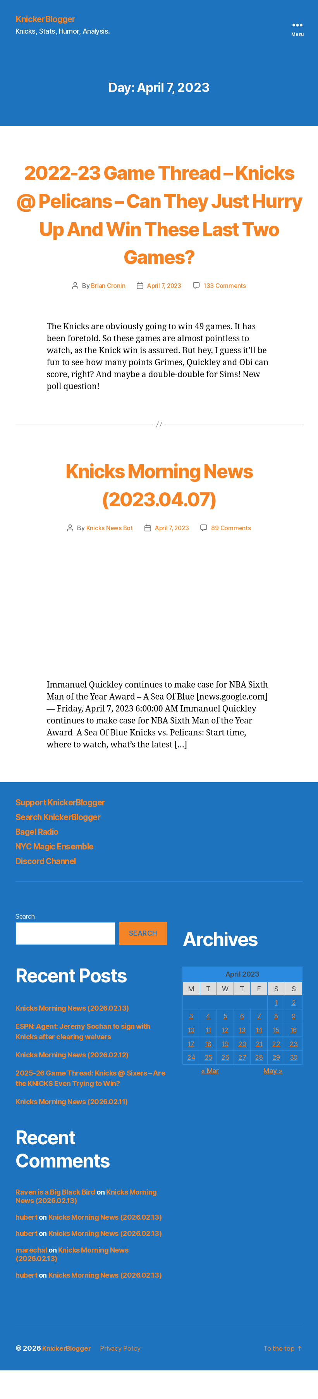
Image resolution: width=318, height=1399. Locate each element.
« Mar (210, 1098)
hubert (26, 1246)
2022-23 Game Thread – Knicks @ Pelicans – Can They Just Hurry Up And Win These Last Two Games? (159, 227)
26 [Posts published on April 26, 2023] (225, 1085)
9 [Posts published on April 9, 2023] (293, 1044)
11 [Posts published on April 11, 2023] (208, 1058)
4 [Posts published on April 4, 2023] (208, 1044)
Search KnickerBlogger (65, 845)
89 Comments (233, 556)
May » (272, 1098)
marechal (31, 1279)
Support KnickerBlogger (67, 830)
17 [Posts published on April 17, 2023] (190, 1072)
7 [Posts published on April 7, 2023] (259, 1044)
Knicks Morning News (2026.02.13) (72, 1037)
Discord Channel (50, 889)
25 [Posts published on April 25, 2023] (208, 1085)
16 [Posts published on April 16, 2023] (293, 1058)
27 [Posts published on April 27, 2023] (242, 1085)
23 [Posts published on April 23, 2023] (293, 1072)
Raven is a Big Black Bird (55, 1221)
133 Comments (226, 314)
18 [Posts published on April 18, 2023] (207, 1072)
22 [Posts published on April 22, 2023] (276, 1072)
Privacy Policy (126, 1377)
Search (24, 945)
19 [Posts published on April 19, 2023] (225, 1072)
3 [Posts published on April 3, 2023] (191, 1044)
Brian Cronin (106, 314)
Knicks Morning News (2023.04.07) (159, 512)
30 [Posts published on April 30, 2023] (293, 1085)
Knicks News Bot (107, 556)
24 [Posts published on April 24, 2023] (191, 1085)
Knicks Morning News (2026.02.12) (72, 1083)
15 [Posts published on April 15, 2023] (276, 1058)
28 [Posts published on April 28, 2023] (259, 1085)
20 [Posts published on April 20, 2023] (242, 1072)
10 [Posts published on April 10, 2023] (190, 1058)
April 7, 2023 (164, 314)
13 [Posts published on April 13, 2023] (242, 1058)
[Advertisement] (159, 619)
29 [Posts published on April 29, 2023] (276, 1085)
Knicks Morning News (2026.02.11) (71, 1130)
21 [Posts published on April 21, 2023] (259, 1072)
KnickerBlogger (48, 19)
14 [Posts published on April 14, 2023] (259, 1058)
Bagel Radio (41, 860)
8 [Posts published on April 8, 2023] (276, 1044)
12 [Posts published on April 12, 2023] (225, 1058)
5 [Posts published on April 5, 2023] (225, 1044)
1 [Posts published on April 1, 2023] (276, 1031)
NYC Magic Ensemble (62, 874)
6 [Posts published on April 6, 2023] (242, 1044)
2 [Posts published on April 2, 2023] (293, 1031)
